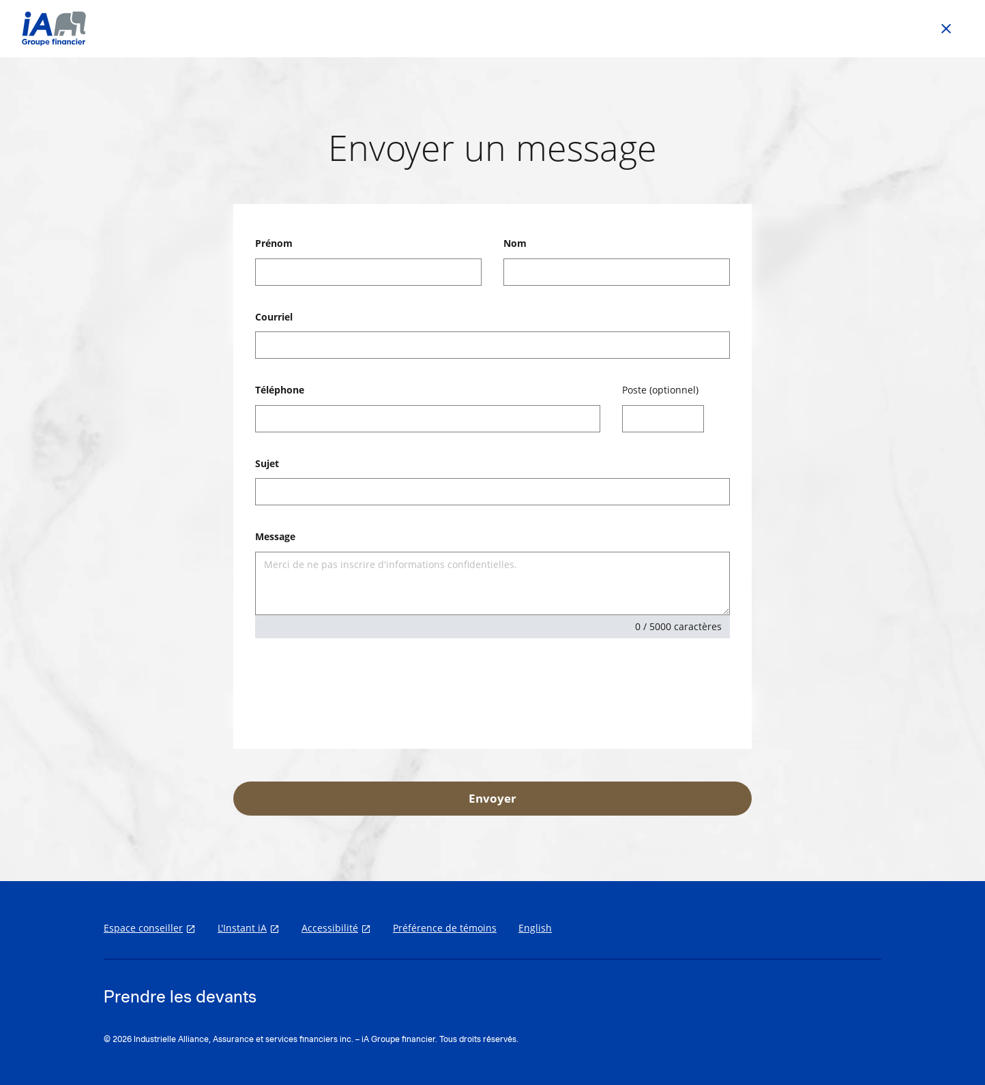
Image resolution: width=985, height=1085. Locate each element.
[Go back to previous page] (946, 29)
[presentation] (358, 689)
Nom (515, 243)
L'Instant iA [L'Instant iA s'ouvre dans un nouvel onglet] (242, 927)
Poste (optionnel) (660, 389)
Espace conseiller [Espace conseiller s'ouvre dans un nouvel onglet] (143, 927)
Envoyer (492, 798)
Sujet (267, 463)
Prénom (274, 243)
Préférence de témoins (445, 927)
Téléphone (279, 389)
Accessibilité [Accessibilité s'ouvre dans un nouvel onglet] (330, 927)
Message (275, 536)
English (535, 927)
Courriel (274, 316)
